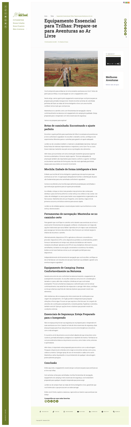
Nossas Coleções (18, 23)
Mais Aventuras (18, 29)
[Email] (54, 401)
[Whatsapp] (51, 401)
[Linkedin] (125, 25)
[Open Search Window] (5, 26)
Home (45, 16)
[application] (113, 61)
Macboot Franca (64, 42)
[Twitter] (48, 401)
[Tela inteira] (119, 64)
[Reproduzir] (108, 64)
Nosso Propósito (18, 26)
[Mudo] (118, 64)
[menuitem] (22, 29)
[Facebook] (46, 401)
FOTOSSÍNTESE (18, 20)
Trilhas (52, 16)
